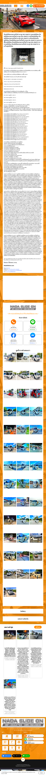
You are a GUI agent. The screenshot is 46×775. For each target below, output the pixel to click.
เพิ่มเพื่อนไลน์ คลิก (33, 326)
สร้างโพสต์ (19, 749)
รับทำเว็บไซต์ (28, 765)
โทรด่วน (13, 326)
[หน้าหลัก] (7, 736)
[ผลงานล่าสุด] (12, 747)
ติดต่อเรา (12, 743)
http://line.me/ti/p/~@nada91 (14, 269)
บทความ (5, 749)
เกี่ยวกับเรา (5, 743)
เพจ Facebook (13, 339)
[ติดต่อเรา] (12, 742)
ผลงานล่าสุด (12, 749)
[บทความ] (5, 747)
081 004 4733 (40, 6)
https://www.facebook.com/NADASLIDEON (15, 270)
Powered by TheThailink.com (21, 765)
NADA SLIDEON (13, 340)
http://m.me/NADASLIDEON (10, 271)
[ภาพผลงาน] (17, 736)
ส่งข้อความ (32, 339)
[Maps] (19, 742)
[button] (1, 18)
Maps (19, 743)
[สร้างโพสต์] (19, 747)
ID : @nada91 (32, 327)
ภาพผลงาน (17, 737)
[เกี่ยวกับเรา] (5, 742)
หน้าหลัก (6, 737)
